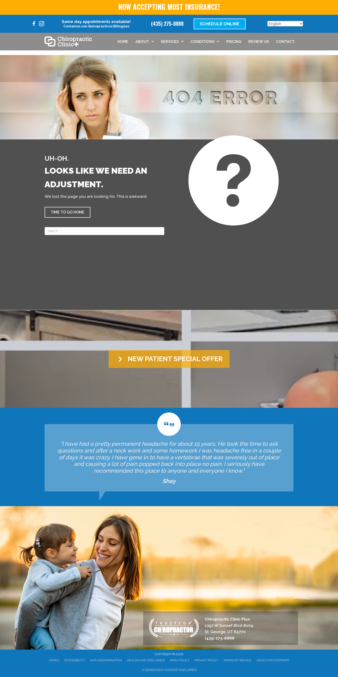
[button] (67, 212)
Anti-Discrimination (106, 660)
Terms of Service (237, 660)
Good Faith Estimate (273, 660)
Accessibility (74, 660)
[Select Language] (285, 23)
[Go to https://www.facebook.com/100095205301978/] (34, 24)
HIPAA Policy (180, 660)
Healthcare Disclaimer (146, 660)
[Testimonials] (169, 451)
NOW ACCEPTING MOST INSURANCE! (169, 6)
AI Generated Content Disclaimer (169, 670)
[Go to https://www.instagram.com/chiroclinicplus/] (41, 24)
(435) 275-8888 (167, 23)
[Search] (104, 231)
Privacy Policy (207, 660)
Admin (54, 660)
